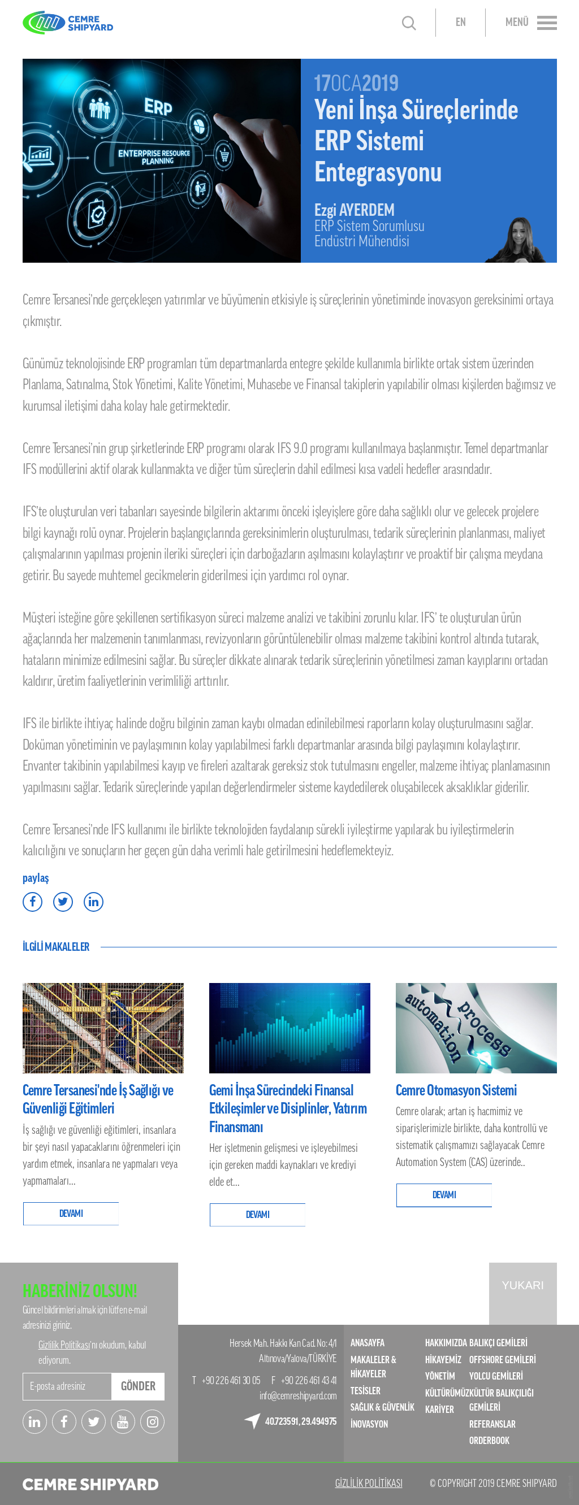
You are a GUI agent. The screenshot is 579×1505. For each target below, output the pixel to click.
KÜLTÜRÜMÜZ (447, 1393)
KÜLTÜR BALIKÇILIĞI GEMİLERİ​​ (501, 1401)
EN (461, 22)
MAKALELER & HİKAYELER (373, 1367)
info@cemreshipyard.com (298, 1396)
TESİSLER (366, 1391)
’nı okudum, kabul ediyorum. (92, 1352)
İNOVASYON (369, 1424)
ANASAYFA (367, 1343)
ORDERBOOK (489, 1441)
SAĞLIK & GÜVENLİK (382, 1407)
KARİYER (439, 1410)
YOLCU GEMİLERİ (496, 1376)
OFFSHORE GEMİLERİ (502, 1360)
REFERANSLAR (492, 1424)
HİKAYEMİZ (443, 1360)
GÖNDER (138, 1386)
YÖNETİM (440, 1376)
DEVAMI (71, 1214)
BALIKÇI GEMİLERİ (498, 1343)
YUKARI (523, 1285)
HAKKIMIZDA (446, 1343)
